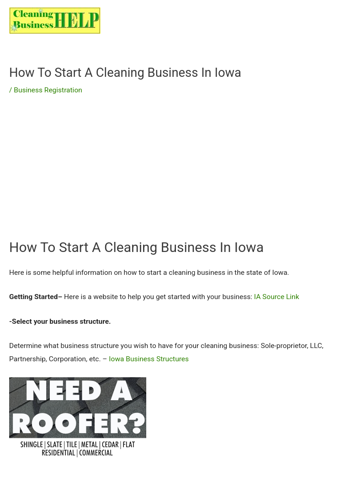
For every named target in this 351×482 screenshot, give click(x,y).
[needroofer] (77, 416)
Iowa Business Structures (149, 359)
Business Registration (48, 90)
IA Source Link (276, 297)
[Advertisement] (175, 174)
